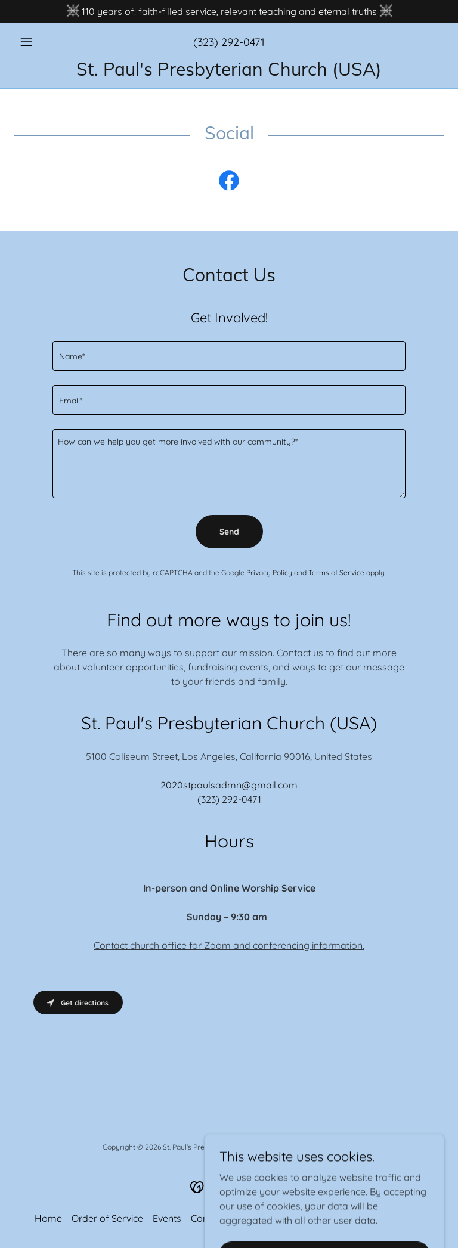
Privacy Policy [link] (269, 572)
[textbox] (229, 356)
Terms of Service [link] (336, 572)
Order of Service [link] (107, 1218)
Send (229, 531)
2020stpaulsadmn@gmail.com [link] (229, 785)
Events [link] (167, 1218)
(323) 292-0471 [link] (229, 42)
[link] (229, 72)
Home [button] (48, 1218)
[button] (46, 42)
